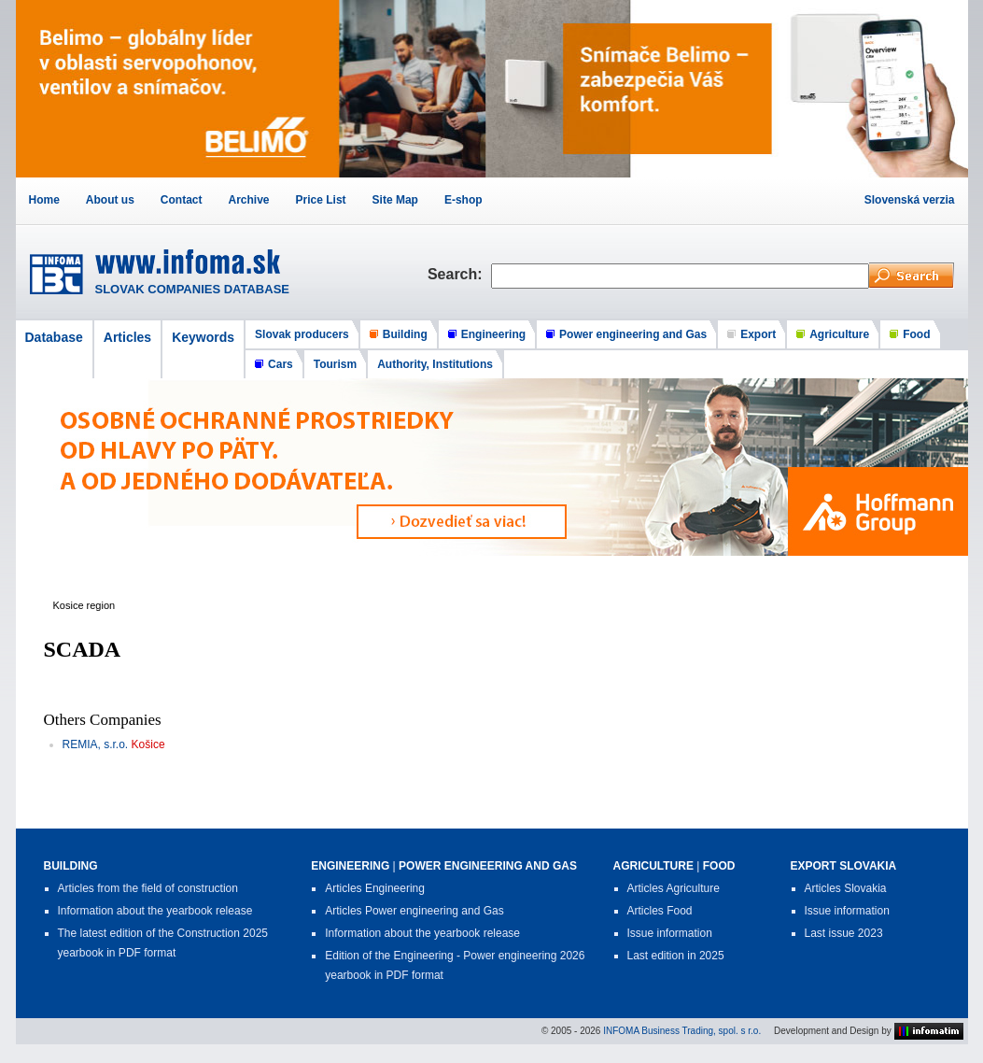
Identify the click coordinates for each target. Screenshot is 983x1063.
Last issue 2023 (844, 933)
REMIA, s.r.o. (96, 744)
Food (916, 334)
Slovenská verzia (909, 199)
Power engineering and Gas (633, 334)
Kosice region (84, 605)
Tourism (335, 364)
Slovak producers (302, 334)
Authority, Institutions (435, 364)
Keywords (203, 337)
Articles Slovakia (846, 888)
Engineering (493, 334)
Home (44, 199)
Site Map (395, 199)
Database (54, 337)
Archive (249, 199)
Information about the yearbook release (155, 910)
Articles (127, 337)
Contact (182, 199)
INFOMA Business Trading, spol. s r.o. (682, 1031)
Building (405, 334)
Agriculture (839, 334)
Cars (280, 364)
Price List (321, 199)
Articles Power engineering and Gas (414, 910)
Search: (459, 274)
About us (110, 199)
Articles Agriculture (673, 888)
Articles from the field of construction (148, 888)
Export (758, 334)
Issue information (669, 933)
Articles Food (660, 910)
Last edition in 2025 (675, 955)
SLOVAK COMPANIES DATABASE (192, 289)
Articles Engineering (375, 888)
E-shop (463, 199)
